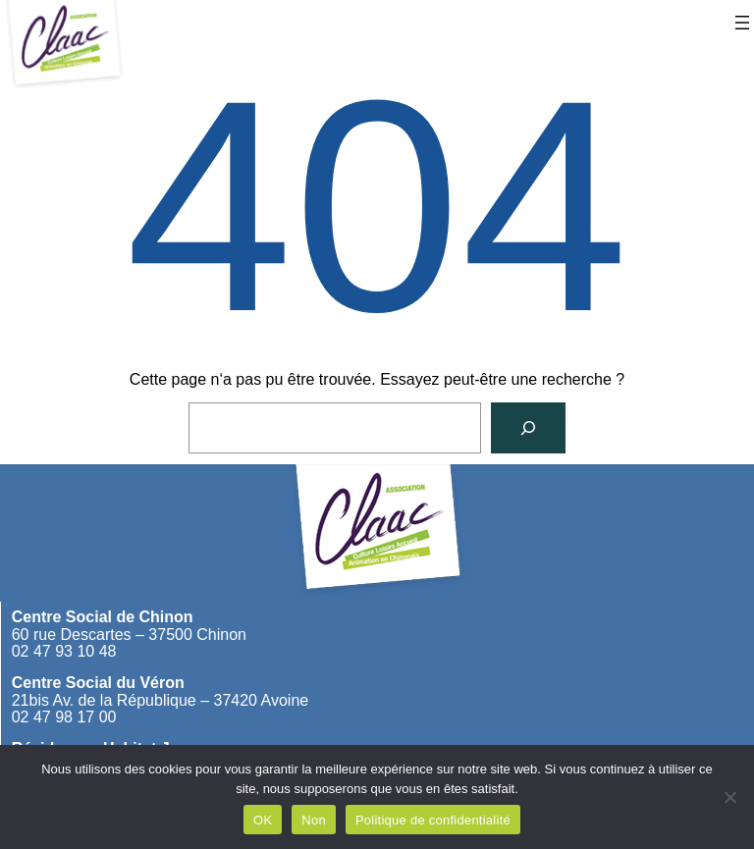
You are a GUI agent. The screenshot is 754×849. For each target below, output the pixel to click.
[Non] (729, 797)
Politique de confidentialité (433, 820)
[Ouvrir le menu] (742, 22)
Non (313, 820)
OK (262, 820)
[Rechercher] (528, 427)
